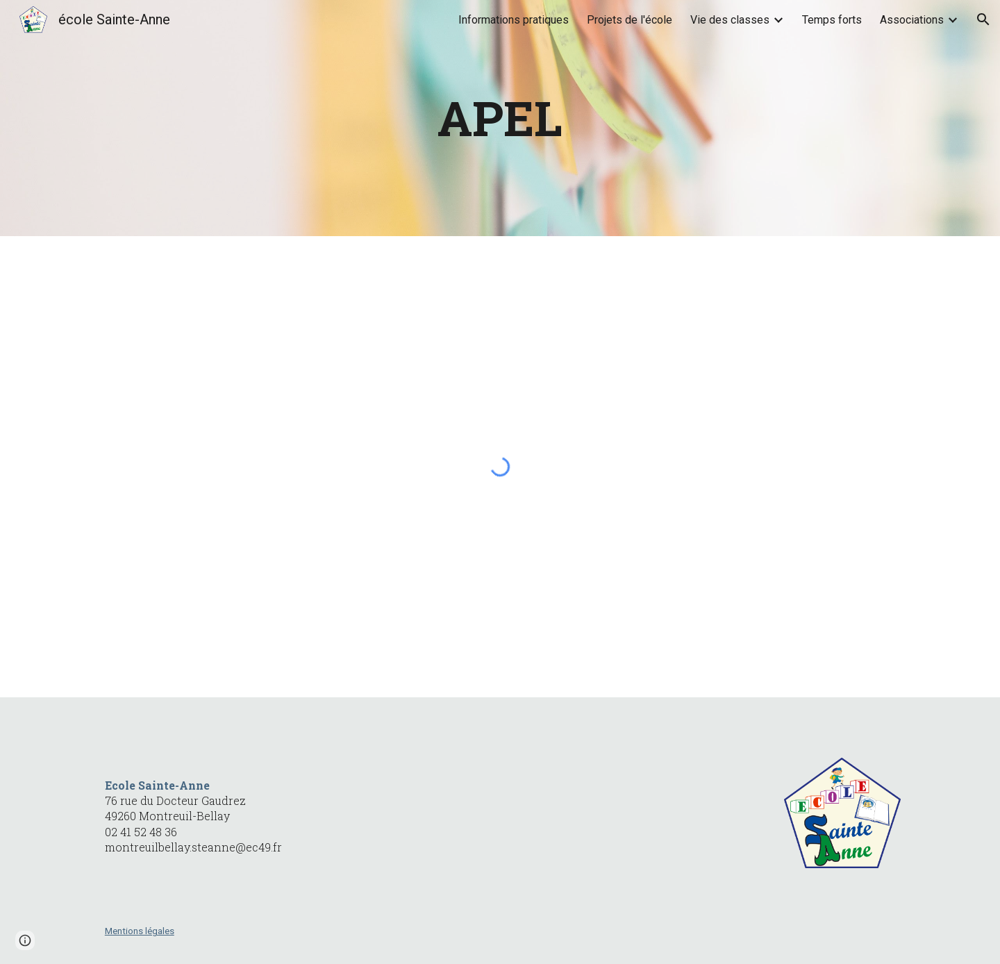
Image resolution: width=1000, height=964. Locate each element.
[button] (983, 19)
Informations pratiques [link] (513, 19)
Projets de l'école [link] (629, 19)
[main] (500, 118)
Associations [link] (912, 19)
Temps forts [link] (832, 19)
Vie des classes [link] (729, 19)
